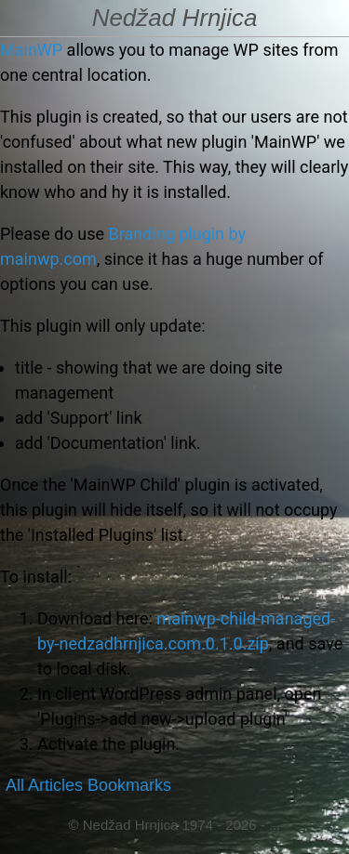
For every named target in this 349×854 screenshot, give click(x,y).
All (15, 785)
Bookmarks (129, 785)
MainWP (31, 49)
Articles (55, 785)
